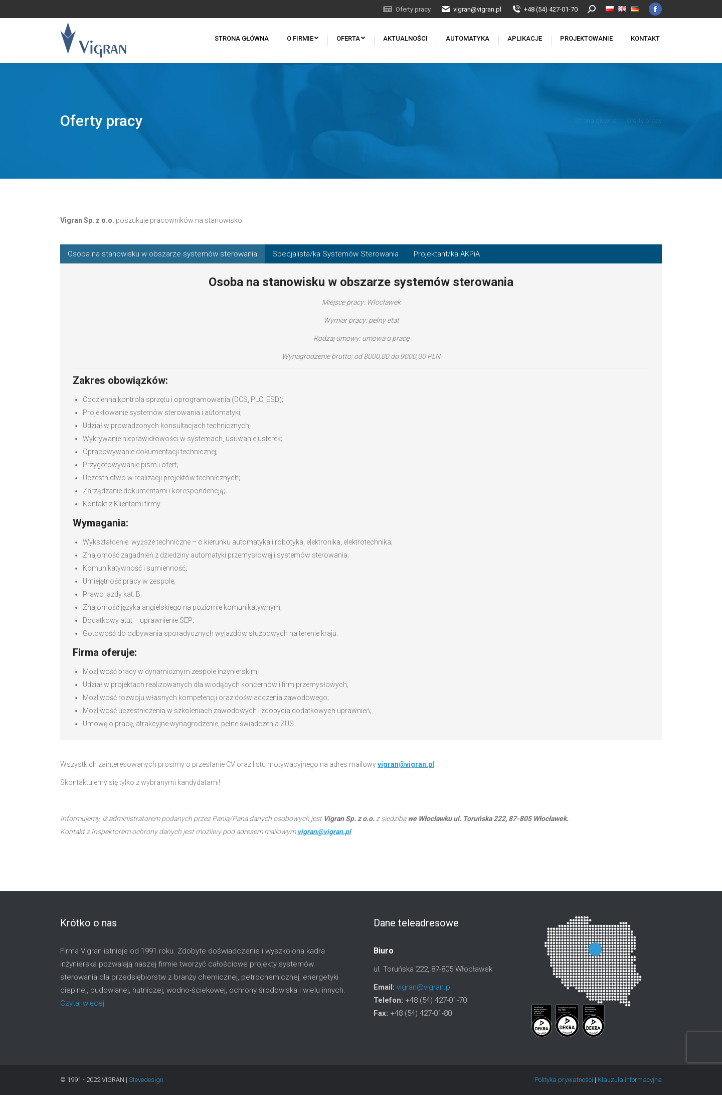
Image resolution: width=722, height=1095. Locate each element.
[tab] (162, 253)
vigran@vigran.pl (406, 764)
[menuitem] (407, 9)
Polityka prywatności (564, 1079)
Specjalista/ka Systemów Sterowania (335, 253)
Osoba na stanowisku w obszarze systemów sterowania (162, 253)
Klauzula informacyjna (630, 1079)
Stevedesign (146, 1079)
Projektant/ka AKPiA (447, 253)
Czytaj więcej (82, 1003)
